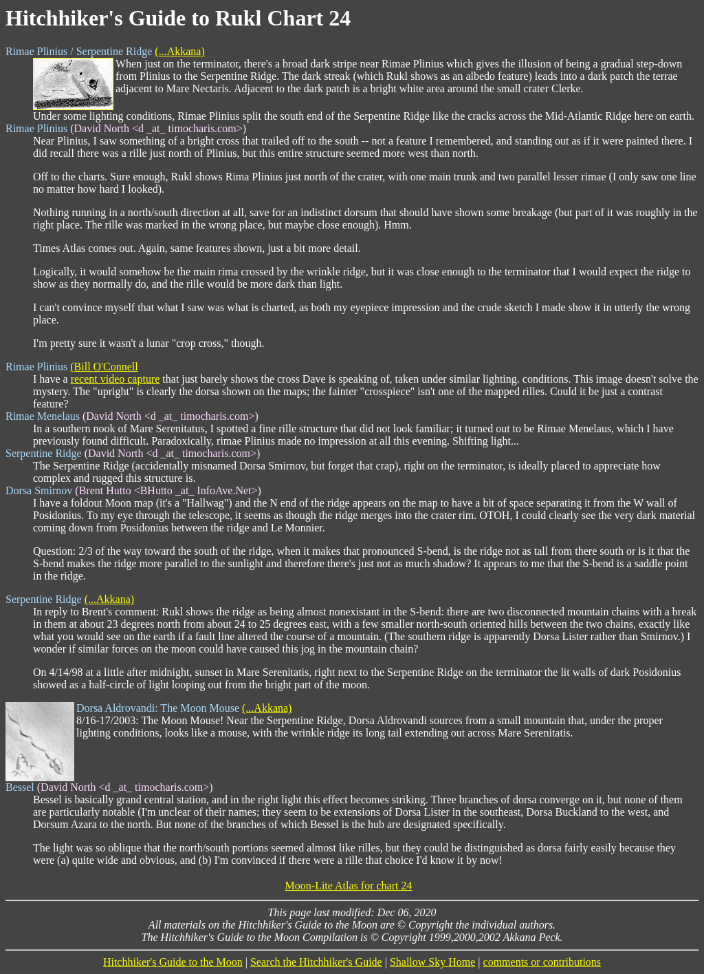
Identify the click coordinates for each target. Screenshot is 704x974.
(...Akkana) (179, 51)
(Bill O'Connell (104, 366)
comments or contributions (542, 962)
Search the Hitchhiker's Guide (316, 962)
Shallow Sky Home (432, 962)
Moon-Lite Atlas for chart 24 (348, 885)
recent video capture (115, 379)
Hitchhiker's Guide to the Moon (173, 962)
